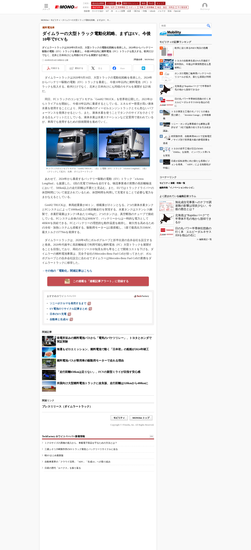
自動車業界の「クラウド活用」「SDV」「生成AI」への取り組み (78, 461)
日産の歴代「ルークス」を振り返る (63, 468)
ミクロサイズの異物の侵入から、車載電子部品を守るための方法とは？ (81, 443)
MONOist (45, 20)
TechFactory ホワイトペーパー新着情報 (63, 436)
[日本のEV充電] (60, 314)
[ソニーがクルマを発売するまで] (70, 303)
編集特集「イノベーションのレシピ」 (177, 187)
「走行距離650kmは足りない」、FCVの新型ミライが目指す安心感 (98, 371)
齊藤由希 (138, 59)
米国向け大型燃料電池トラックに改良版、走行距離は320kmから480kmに (102, 383)
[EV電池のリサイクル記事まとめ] (71, 308)
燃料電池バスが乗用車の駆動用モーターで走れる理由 (90, 360)
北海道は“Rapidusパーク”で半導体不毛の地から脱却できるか (193, 219)
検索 (208, 25)
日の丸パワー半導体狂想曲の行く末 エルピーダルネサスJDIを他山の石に (193, 232)
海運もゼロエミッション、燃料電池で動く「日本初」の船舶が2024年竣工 (103, 349)
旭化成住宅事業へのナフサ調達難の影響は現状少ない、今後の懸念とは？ (193, 206)
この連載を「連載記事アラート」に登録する (101, 281)
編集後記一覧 (205, 239)
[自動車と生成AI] (61, 319)
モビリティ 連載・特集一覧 (172, 183)
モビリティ (55, 20)
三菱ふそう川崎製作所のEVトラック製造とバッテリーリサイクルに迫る (81, 449)
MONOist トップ (140, 418)
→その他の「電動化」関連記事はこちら (67, 270)
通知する (79, 68)
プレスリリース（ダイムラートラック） (67, 406)
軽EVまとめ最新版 (54, 455)
